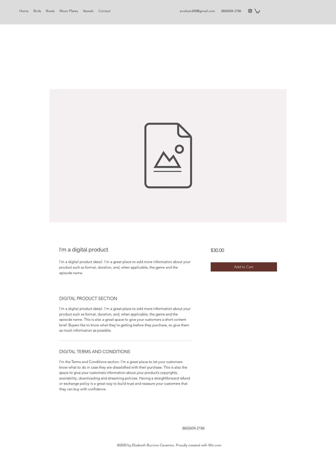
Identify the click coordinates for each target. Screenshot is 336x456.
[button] (257, 10)
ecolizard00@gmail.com (197, 11)
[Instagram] (250, 10)
